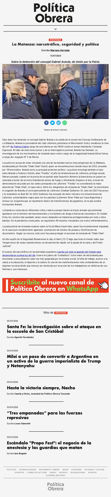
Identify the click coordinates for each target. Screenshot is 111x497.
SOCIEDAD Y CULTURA (94, 470)
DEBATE (53, 472)
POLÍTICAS (55, 40)
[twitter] (52, 123)
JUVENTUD (19, 472)
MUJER (66, 470)
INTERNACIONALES (27, 470)
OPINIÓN (92, 472)
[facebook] (46, 123)
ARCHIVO (63, 472)
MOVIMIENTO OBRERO (49, 470)
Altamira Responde (55, 475)
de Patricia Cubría (19, 146)
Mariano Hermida (60, 50)
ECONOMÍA (76, 470)
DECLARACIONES (77, 472)
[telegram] (58, 123)
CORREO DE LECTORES (37, 472)
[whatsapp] (64, 123)
